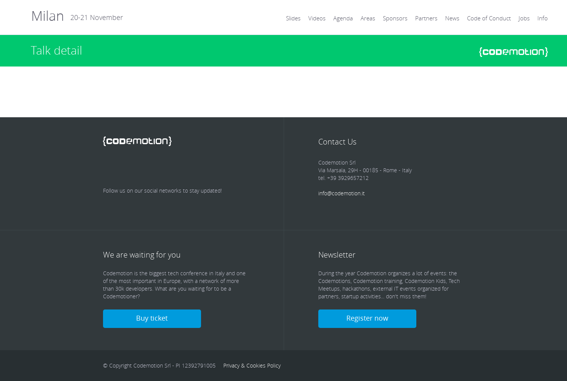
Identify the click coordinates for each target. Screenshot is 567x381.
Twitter (133, 167)
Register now (367, 318)
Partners (426, 18)
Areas (368, 18)
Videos (317, 18)
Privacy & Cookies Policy (252, 365)
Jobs (524, 18)
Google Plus (177, 167)
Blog (222, 167)
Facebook (110, 167)
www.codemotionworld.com (513, 52)
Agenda (343, 18)
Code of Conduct (489, 18)
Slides (293, 18)
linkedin (155, 167)
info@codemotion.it (341, 193)
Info (542, 18)
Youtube (200, 167)
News (452, 18)
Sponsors (395, 18)
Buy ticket (152, 318)
